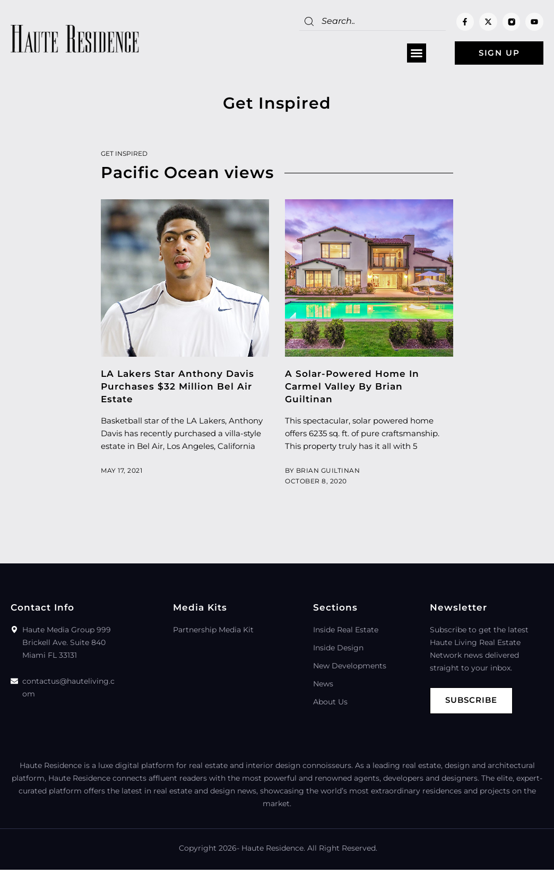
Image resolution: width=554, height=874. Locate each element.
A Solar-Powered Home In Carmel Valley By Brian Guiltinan (352, 387)
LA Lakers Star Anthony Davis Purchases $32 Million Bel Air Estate (177, 387)
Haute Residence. (273, 848)
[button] (415, 53)
